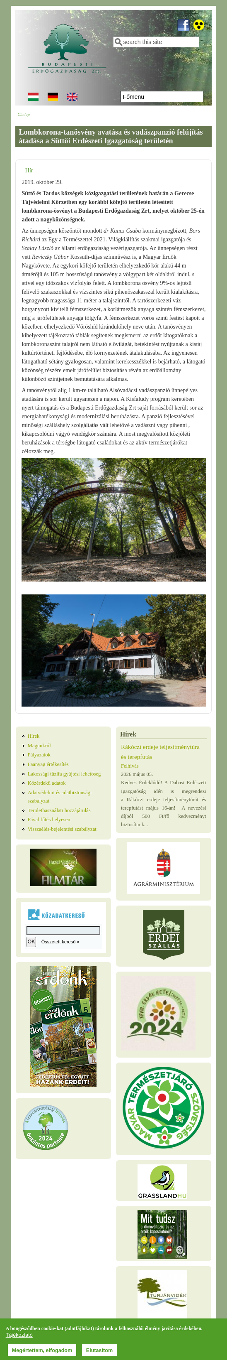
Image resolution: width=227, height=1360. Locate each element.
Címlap (23, 114)
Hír (29, 170)
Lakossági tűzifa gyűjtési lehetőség (64, 774)
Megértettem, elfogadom (42, 1351)
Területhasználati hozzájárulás (59, 810)
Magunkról (39, 746)
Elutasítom (99, 1351)
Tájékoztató (19, 1336)
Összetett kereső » (60, 941)
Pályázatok (39, 755)
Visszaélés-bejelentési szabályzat (62, 829)
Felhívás (130, 766)
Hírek (34, 736)
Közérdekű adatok (47, 783)
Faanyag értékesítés (48, 764)
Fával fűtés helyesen (49, 819)
